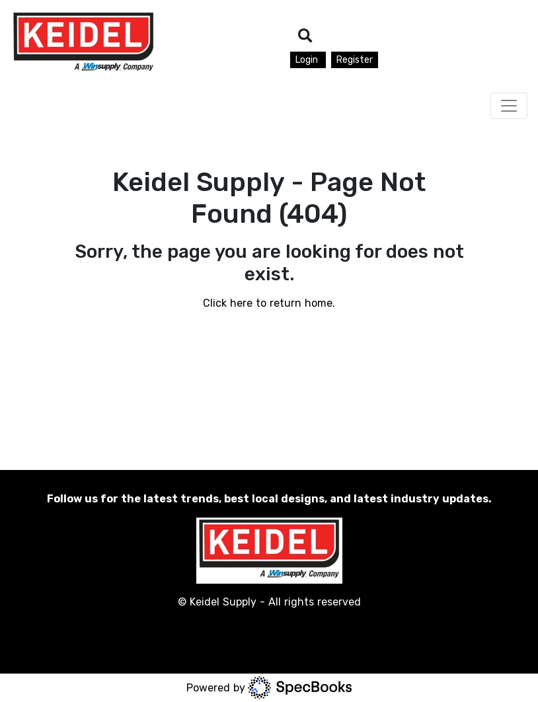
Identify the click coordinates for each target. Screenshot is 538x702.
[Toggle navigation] (508, 106)
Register (354, 59)
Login (308, 59)
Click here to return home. (269, 303)
